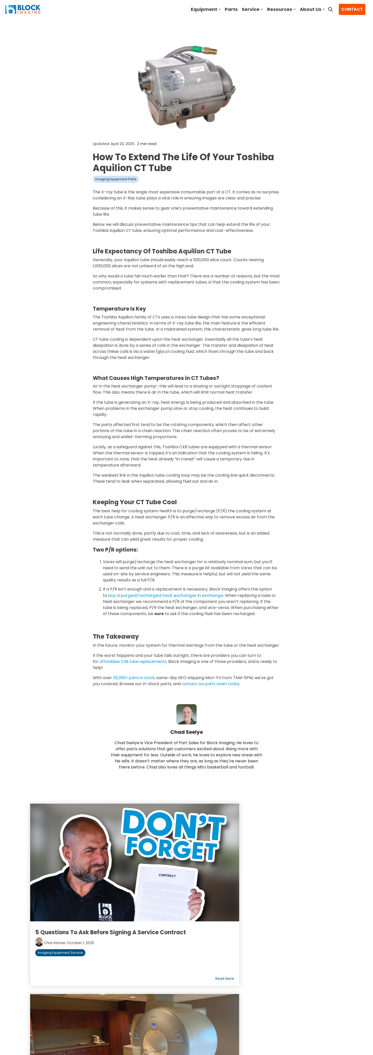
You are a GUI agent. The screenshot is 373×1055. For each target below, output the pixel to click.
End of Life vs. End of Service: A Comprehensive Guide (184, 868)
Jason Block (267, 881)
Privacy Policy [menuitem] (80, 1008)
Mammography (312, 900)
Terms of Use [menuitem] (47, 1008)
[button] (303, 996)
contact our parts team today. (212, 683)
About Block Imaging (55, 942)
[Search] (330, 9)
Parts (231, 9)
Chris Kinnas (56, 884)
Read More (115, 916)
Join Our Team (48, 955)
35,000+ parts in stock (134, 677)
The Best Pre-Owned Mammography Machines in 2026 (288, 868)
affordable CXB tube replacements (135, 661)
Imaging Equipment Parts (115, 179)
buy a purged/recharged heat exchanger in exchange (162, 595)
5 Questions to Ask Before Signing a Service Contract (75, 871)
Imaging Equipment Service (62, 894)
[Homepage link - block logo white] (51, 1000)
